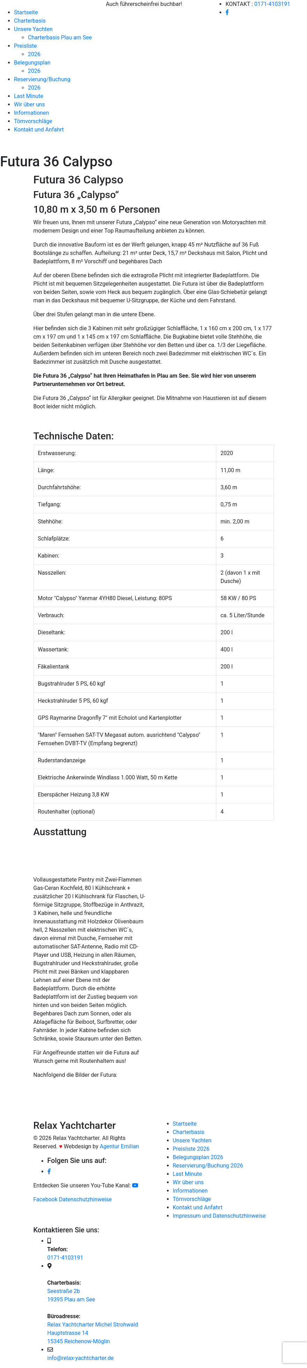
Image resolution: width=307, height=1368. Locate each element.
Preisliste (25, 46)
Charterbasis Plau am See (60, 37)
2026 (34, 54)
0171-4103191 (272, 4)
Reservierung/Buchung (42, 79)
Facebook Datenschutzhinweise (72, 1199)
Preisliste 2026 (191, 1149)
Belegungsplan (32, 62)
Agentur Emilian (119, 1146)
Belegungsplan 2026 (198, 1157)
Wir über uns (29, 104)
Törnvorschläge (33, 121)
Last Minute (28, 96)
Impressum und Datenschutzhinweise (219, 1215)
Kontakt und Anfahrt (39, 129)
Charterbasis (30, 20)
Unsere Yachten (33, 29)
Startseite (26, 12)
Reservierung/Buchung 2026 (208, 1165)
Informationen (31, 112)
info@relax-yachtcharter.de (80, 1358)
